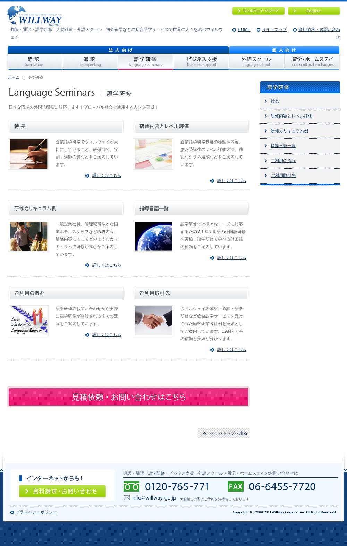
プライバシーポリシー (36, 512)
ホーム (13, 77)
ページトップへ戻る (228, 433)
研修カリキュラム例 (289, 130)
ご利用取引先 (283, 175)
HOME (244, 29)
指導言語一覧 (283, 145)
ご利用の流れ (283, 160)
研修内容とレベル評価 (291, 115)
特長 (275, 101)
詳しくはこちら (106, 175)
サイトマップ (274, 29)
